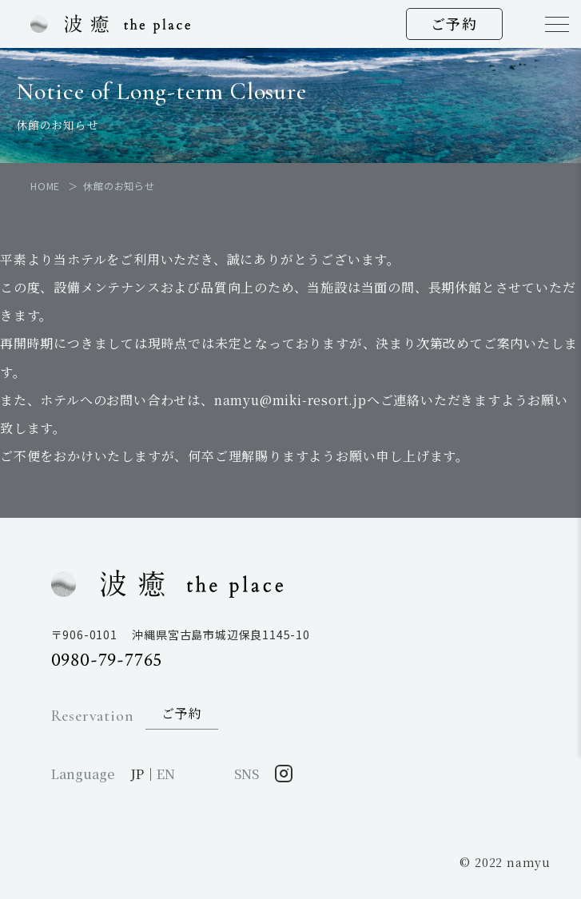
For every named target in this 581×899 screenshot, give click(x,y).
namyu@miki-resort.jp (290, 400)
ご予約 (454, 23)
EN (166, 774)
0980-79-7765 (107, 659)
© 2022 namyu (505, 862)
